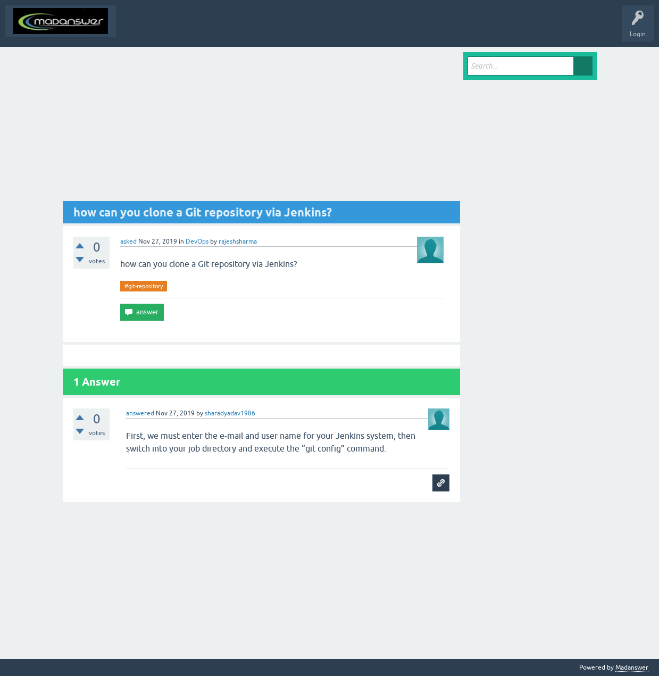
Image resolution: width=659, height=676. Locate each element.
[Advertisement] (262, 126)
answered (140, 413)
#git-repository (143, 286)
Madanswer (631, 667)
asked (128, 241)
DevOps (197, 241)
